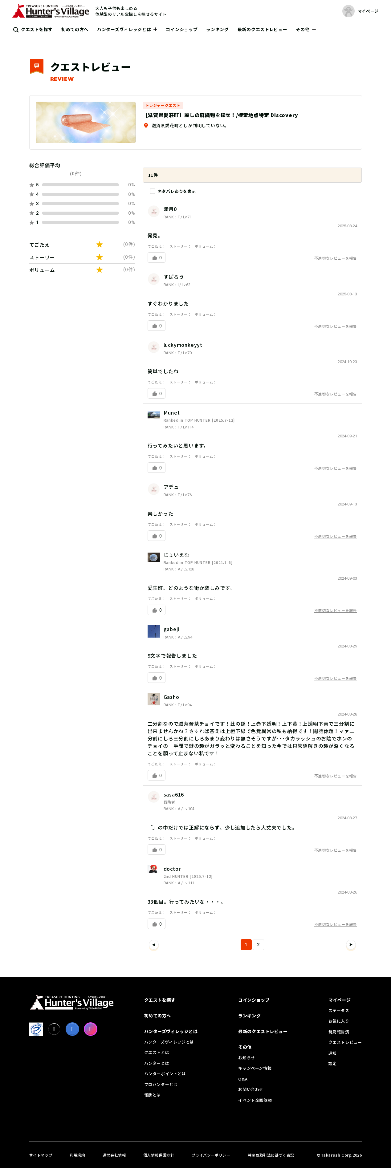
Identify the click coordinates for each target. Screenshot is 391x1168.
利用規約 (77, 1155)
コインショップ (182, 29)
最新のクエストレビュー (262, 29)
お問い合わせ (250, 1089)
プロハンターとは (161, 1084)
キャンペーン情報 (254, 1068)
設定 (332, 1063)
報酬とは (152, 1095)
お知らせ (246, 1058)
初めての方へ (74, 29)
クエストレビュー (345, 1042)
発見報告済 (338, 1032)
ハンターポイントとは (165, 1074)
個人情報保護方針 (158, 1155)
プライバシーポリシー (211, 1155)
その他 (302, 29)
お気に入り (338, 1021)
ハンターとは (156, 1063)
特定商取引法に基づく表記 (271, 1155)
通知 (332, 1053)
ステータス (338, 1010)
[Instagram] (90, 1029)
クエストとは (156, 1052)
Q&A (242, 1079)
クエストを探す (37, 29)
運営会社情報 (114, 1155)
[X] (54, 1029)
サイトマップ (41, 1155)
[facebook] (72, 1029)
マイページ (339, 1000)
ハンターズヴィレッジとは (124, 29)
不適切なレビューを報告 (335, 258)
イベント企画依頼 (255, 1100)
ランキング (217, 29)
